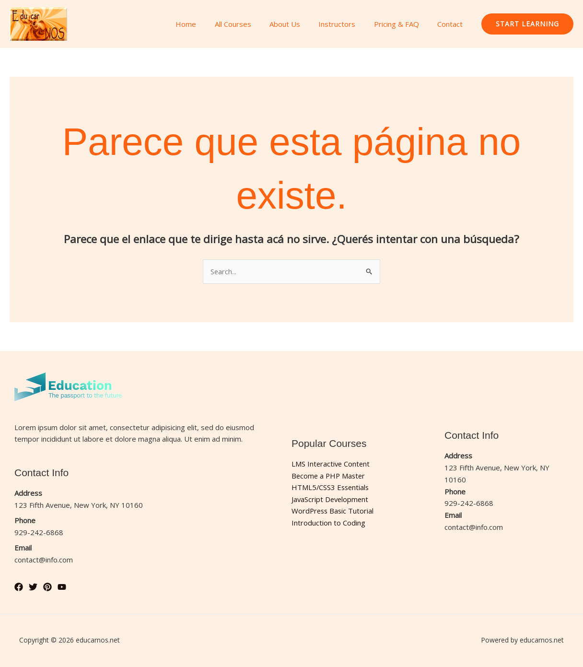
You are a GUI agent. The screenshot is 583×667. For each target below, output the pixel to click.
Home (208, 24)
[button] (527, 24)
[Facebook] (18, 587)
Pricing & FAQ (402, 24)
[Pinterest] (47, 587)
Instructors (346, 24)
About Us (298, 24)
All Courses (251, 24)
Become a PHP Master (330, 475)
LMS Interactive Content (332, 463)
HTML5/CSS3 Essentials (331, 487)
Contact (452, 24)
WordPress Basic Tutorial (334, 511)
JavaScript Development (331, 499)
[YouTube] (62, 587)
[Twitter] (33, 587)
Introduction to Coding (328, 523)
